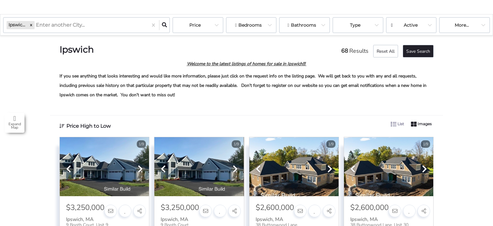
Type (355, 25)
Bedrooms (250, 25)
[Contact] (110, 211)
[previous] (68, 169)
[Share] (139, 211)
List (397, 124)
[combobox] (36, 25)
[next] (140, 169)
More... (462, 25)
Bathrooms (303, 25)
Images (421, 124)
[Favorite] (125, 211)
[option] (104, 167)
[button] (31, 25)
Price (195, 25)
